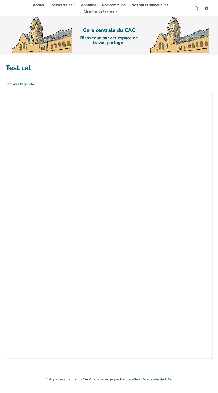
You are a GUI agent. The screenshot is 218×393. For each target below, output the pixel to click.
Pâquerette (129, 379)
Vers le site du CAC (156, 379)
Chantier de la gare (100, 11)
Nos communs (114, 5)
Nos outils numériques (149, 5)
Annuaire (88, 5)
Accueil (39, 5)
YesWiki (89, 379)
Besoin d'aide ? (63, 5)
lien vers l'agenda (20, 84)
